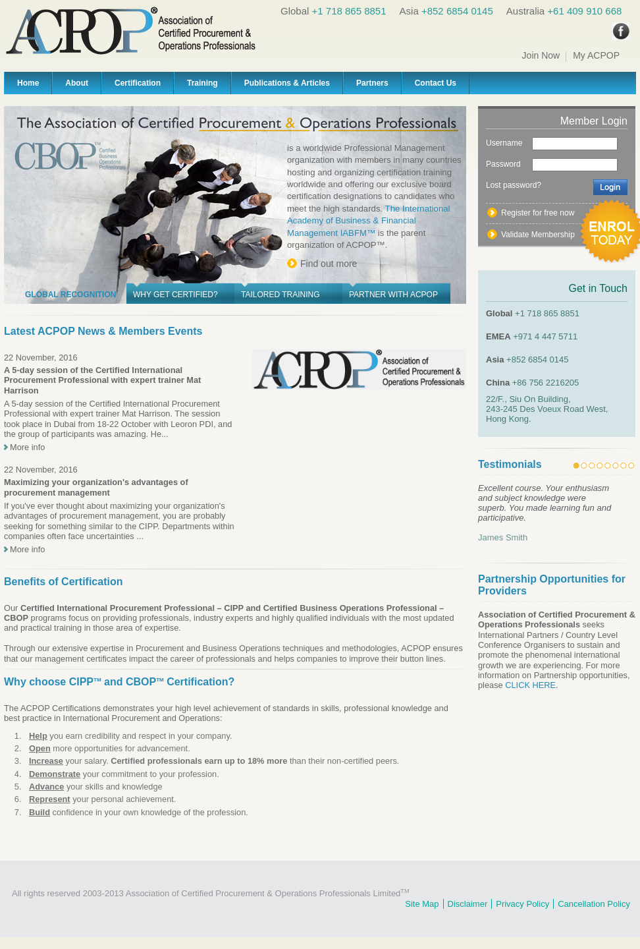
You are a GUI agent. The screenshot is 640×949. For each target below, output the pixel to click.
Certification (138, 83)
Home (28, 83)
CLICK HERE (530, 685)
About (76, 83)
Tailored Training (280, 294)
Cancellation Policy (594, 904)
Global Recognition (70, 294)
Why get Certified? (175, 294)
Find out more (328, 263)
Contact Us (435, 83)
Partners (372, 83)
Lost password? (513, 185)
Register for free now (537, 212)
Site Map (422, 904)
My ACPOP (596, 55)
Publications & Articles (287, 83)
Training (202, 83)
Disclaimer (468, 904)
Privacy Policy (522, 904)
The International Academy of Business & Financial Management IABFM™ (368, 221)
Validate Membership (538, 234)
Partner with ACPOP (393, 294)
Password (503, 164)
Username (504, 143)
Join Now (541, 55)
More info (27, 447)
